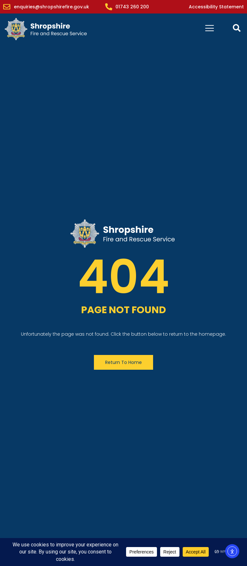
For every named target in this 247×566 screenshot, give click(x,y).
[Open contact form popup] (237, 28)
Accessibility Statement (216, 7)
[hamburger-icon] (209, 29)
